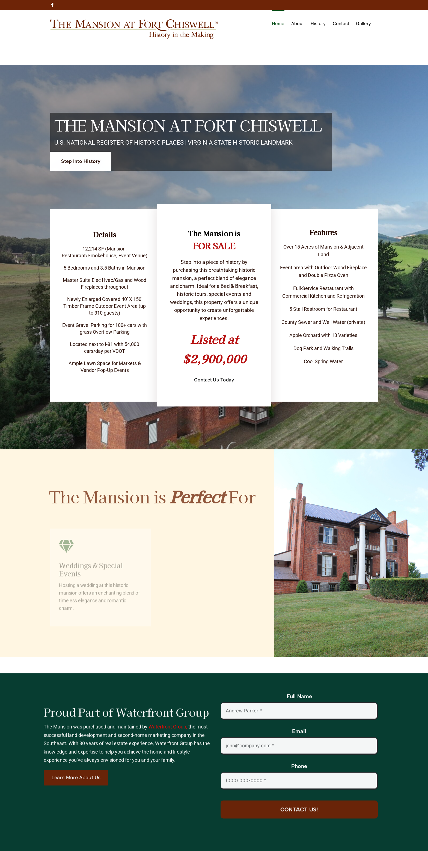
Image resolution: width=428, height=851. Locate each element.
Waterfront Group (167, 730)
